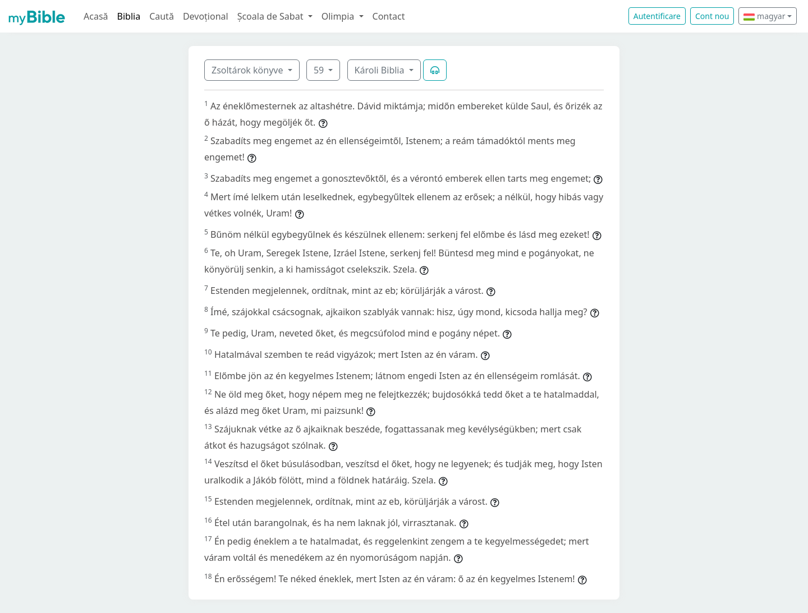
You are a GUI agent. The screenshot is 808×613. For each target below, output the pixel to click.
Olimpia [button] (339, 16)
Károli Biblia (381, 70)
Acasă (96, 16)
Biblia (129, 16)
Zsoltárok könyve (249, 70)
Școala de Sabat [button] (271, 16)
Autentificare (657, 16)
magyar (764, 16)
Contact (389, 16)
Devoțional (205, 16)
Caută (161, 16)
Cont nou (712, 16)
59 (320, 70)
